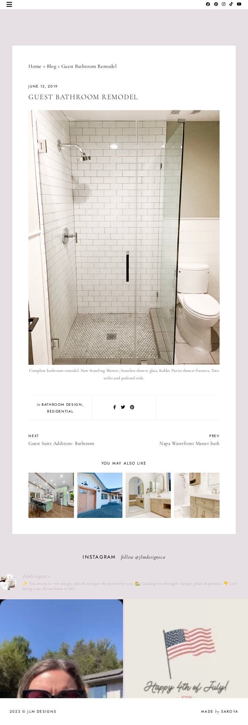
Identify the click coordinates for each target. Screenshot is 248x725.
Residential (60, 411)
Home (34, 66)
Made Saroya (219, 711)
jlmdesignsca (152, 557)
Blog (51, 66)
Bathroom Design (62, 404)
